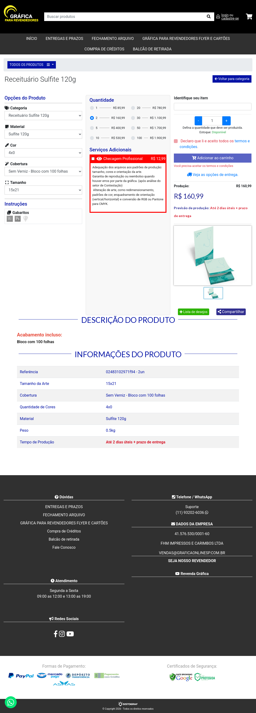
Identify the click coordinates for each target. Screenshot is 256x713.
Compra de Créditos (104, 49)
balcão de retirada (152, 49)
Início (31, 38)
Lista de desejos (194, 312)
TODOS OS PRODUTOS (30, 65)
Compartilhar (231, 311)
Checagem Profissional (123, 158)
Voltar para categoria (232, 79)
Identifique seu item (191, 98)
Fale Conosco (64, 547)
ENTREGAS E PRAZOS (64, 38)
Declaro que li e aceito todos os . (215, 144)
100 (139, 138)
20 (138, 108)
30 (138, 118)
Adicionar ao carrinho (213, 158)
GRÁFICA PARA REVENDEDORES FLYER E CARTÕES (186, 38)
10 (97, 138)
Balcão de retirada (64, 539)
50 (138, 128)
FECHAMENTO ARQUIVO (113, 38)
